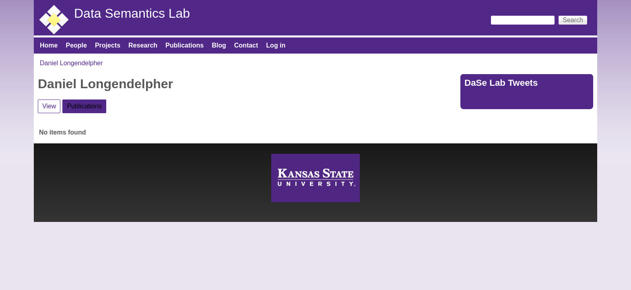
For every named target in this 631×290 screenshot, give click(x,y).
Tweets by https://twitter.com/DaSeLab (519, 100)
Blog (219, 45)
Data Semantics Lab (132, 13)
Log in (275, 45)
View (49, 106)
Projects (107, 45)
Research (142, 45)
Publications (184, 45)
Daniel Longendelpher (71, 63)
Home (49, 45)
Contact (246, 45)
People (76, 45)
